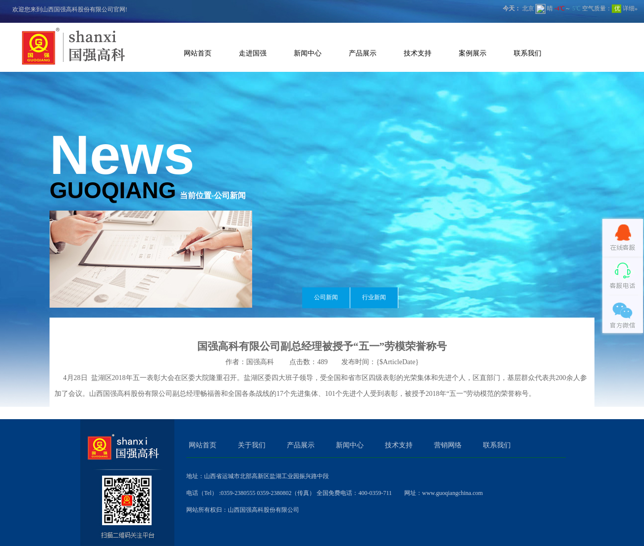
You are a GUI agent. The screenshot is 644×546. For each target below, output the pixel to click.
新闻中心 (308, 53)
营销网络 (448, 445)
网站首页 (198, 53)
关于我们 (252, 445)
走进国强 (253, 53)
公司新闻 (326, 297)
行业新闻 (374, 297)
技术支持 (417, 53)
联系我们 (527, 53)
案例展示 (472, 53)
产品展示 (362, 53)
